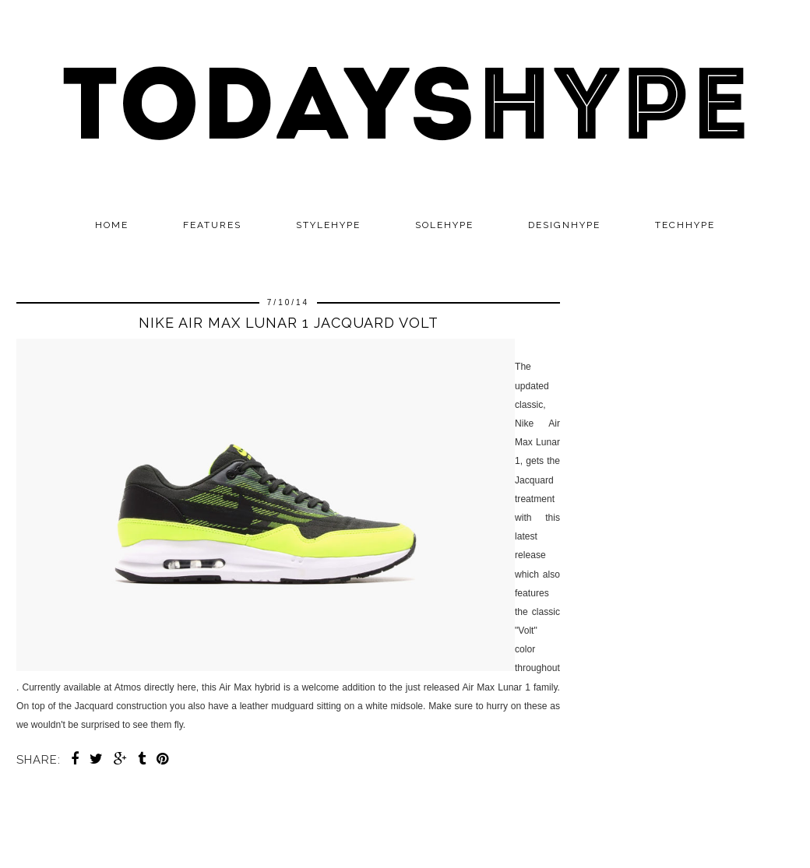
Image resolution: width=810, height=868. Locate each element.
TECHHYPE (685, 225)
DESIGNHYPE (564, 225)
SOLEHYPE (444, 225)
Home (112, 225)
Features (212, 225)
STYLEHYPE (328, 225)
